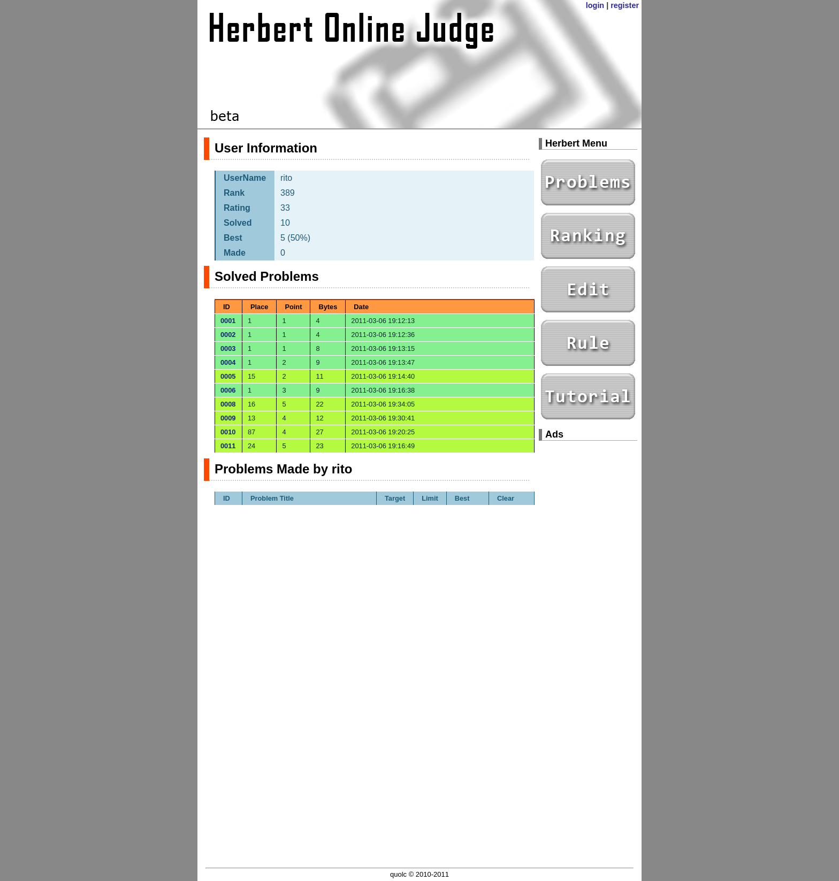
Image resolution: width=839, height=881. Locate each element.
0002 (227, 335)
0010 (227, 432)
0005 (227, 376)
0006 (227, 390)
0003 (227, 348)
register (625, 5)
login (595, 5)
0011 (227, 446)
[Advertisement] (588, 609)
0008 (227, 404)
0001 (227, 321)
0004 (227, 362)
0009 (227, 418)
